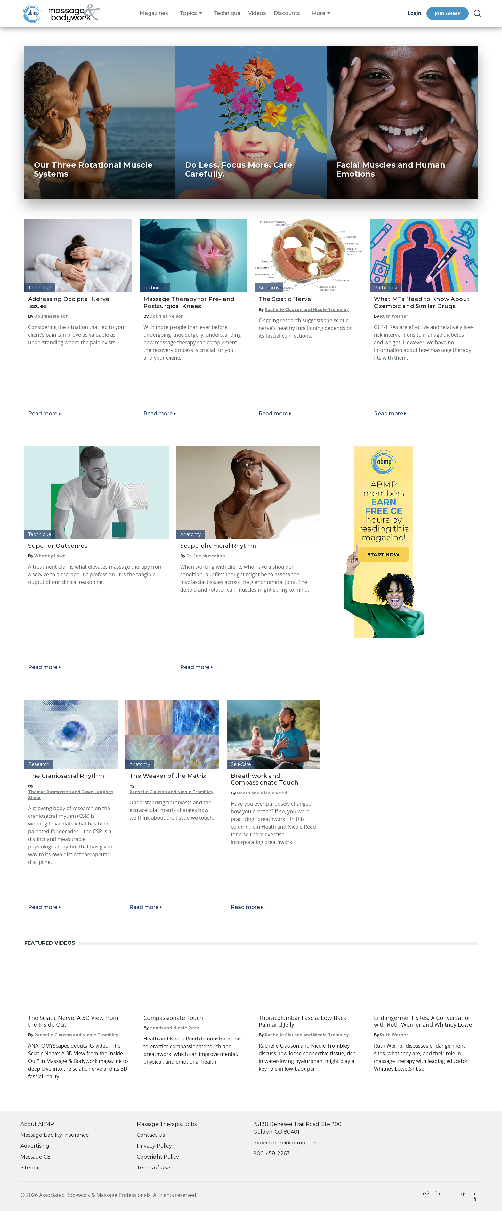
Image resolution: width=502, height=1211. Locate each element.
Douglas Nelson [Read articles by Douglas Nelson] (51, 316)
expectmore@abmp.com (285, 1143)
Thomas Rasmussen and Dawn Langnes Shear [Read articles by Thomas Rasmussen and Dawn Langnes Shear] (70, 794)
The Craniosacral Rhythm (66, 775)
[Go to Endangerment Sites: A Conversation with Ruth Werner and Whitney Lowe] (424, 1021)
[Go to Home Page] (74, 13)
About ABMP (37, 1124)
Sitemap (31, 1168)
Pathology (385, 288)
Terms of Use (153, 1168)
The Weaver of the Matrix (167, 775)
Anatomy (269, 288)
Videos (257, 13)
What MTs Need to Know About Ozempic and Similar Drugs (422, 303)
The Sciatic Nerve (285, 299)
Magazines (154, 13)
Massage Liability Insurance (54, 1135)
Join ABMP (447, 13)
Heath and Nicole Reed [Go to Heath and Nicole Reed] (175, 1027)
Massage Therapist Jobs (167, 1124)
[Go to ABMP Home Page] (32, 13)
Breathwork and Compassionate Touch (264, 779)
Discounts (287, 13)
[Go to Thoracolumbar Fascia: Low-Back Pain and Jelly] (309, 1021)
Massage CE (35, 1157)
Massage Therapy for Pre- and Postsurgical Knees (188, 303)
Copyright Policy (158, 1157)
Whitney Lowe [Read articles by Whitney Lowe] (50, 556)
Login (414, 13)
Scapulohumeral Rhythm (218, 545)
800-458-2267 (271, 1154)
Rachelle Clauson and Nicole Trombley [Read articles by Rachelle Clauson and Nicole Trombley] (307, 309)
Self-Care (241, 764)
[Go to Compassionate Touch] (193, 1018)
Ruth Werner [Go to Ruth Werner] (394, 1034)
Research (38, 764)
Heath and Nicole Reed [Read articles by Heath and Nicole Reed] (262, 793)
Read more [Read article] (42, 413)
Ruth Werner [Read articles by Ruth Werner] (394, 316)
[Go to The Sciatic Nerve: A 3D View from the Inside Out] (78, 1021)
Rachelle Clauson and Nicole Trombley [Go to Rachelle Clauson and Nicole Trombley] (76, 1034)
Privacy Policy (154, 1146)
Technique (227, 13)
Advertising (34, 1146)
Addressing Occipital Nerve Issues (68, 303)
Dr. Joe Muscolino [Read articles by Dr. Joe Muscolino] (205, 556)
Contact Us (151, 1135)
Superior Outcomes (57, 545)
